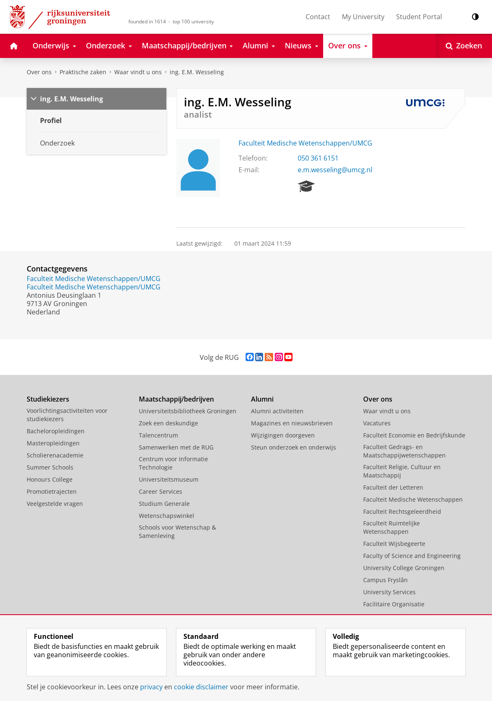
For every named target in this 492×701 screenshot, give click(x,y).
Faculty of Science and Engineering (412, 556)
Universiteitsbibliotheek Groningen (187, 411)
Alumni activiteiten (277, 411)
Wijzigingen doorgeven (283, 435)
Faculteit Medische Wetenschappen (413, 499)
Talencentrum (158, 435)
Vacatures (377, 423)
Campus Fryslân (385, 580)
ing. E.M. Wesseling (197, 72)
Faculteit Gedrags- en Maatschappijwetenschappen (404, 451)
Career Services (160, 491)
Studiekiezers (48, 399)
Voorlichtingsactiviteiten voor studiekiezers (67, 415)
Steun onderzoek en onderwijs (293, 447)
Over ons (39, 72)
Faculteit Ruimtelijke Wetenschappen (391, 527)
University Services (389, 592)
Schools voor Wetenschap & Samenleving (177, 531)
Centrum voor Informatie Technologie (173, 463)
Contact (318, 16)
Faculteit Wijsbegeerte (394, 544)
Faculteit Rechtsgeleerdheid (402, 511)
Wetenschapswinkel (166, 516)
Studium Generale (164, 504)
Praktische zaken (83, 72)
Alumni (262, 399)
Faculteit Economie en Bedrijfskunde (414, 435)
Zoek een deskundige (168, 423)
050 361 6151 (318, 158)
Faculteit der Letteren (393, 487)
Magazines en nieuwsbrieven (292, 423)
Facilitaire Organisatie (393, 604)
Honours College (50, 479)
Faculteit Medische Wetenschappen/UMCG (305, 143)
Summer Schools (50, 467)
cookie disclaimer (201, 686)
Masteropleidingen (53, 443)
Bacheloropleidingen (56, 431)
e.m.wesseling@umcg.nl (335, 169)
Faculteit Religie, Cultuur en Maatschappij (402, 471)
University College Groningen (403, 568)
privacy (151, 686)
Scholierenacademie (55, 455)
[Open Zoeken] (464, 46)
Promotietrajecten (52, 491)
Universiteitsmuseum (168, 479)
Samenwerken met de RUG (176, 447)
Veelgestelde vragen (55, 504)
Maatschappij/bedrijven (176, 399)
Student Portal (419, 16)
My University (363, 16)
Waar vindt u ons (138, 72)
